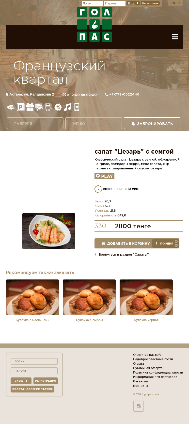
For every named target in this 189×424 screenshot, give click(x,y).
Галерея (23, 124)
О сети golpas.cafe (147, 354)
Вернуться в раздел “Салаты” (121, 254)
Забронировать (152, 124)
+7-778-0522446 (124, 94)
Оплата (138, 363)
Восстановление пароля (32, 389)
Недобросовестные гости (153, 359)
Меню (79, 124)
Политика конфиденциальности (158, 372)
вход (21, 380)
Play (104, 176)
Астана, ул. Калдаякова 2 (31, 94)
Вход (133, 3)
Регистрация (150, 3)
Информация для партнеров (155, 376)
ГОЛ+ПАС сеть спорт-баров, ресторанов (94, 24)
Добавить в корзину (126, 243)
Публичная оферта (147, 368)
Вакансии (140, 381)
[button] (176, 241)
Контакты (140, 385)
